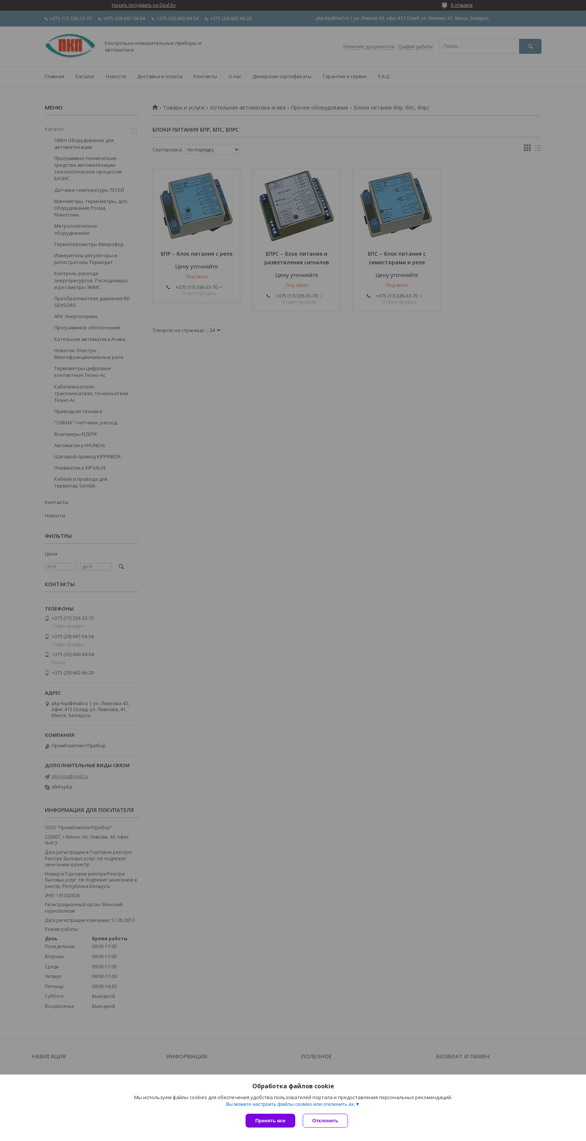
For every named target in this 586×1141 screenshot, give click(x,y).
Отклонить (325, 1120)
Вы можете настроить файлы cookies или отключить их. (290, 1104)
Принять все (270, 1120)
